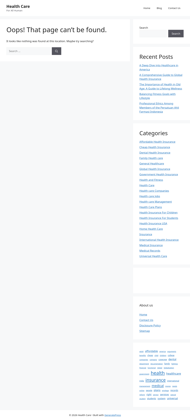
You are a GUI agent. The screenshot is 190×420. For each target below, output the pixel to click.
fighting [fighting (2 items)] (174, 364)
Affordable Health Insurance (157, 142)
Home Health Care (151, 229)
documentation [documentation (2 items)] (156, 364)
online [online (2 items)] (141, 390)
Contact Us (174, 8)
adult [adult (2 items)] (141, 351)
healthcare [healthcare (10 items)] (173, 373)
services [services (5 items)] (164, 394)
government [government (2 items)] (144, 374)
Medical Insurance (151, 245)
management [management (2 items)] (144, 386)
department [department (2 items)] (144, 364)
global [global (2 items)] (159, 368)
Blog (159, 8)
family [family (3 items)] (167, 363)
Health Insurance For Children (158, 212)
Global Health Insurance (154, 169)
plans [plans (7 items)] (157, 390)
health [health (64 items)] (158, 373)
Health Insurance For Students (158, 218)
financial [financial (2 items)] (142, 368)
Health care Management (155, 201)
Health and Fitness (151, 180)
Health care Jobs (149, 196)
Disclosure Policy (150, 325)
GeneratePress (112, 415)
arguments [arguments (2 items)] (171, 351)
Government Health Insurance (158, 174)
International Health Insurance (159, 240)
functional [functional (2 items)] (152, 368)
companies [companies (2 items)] (143, 359)
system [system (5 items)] (161, 398)
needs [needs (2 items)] (174, 386)
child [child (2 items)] (156, 355)
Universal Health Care (153, 256)
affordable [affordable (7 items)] (151, 351)
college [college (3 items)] (171, 355)
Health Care (18, 6)
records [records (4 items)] (174, 390)
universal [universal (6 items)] (172, 398)
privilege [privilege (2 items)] (165, 390)
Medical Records (149, 250)
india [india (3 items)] (141, 380)
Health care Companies (154, 191)
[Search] (56, 51)
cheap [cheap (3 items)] (150, 355)
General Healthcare (151, 163)
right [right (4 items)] (148, 394)
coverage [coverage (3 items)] (162, 359)
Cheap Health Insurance (154, 147)
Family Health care (151, 158)
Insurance (145, 234)
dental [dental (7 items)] (172, 359)
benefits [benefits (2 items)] (142, 355)
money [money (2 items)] (168, 386)
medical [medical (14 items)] (158, 385)
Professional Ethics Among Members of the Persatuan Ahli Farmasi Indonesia (159, 107)
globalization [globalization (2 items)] (169, 368)
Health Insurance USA (153, 223)
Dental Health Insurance (154, 152)
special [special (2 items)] (173, 395)
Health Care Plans (150, 207)
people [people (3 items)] (149, 390)
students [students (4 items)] (151, 398)
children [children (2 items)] (163, 355)
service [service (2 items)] (155, 395)
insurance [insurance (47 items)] (156, 380)
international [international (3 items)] (173, 380)
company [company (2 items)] (153, 359)
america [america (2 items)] (162, 351)
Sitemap (144, 331)
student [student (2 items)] (142, 399)
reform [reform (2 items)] (142, 395)
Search (143, 27)
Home (146, 8)
